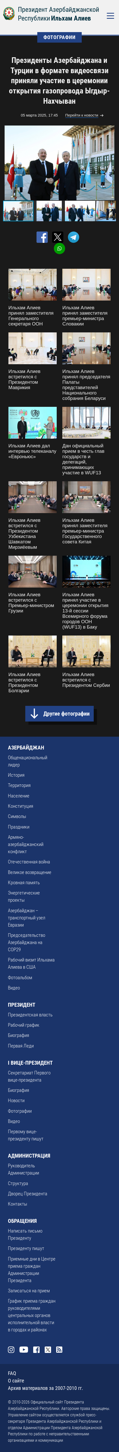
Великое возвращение (29, 872)
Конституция (20, 806)
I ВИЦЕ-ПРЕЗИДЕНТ (30, 1063)
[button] (111, 163)
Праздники (18, 827)
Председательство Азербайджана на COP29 (26, 942)
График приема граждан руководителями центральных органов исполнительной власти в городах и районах (31, 1315)
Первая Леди (21, 1046)
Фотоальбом (20, 977)
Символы (17, 816)
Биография (18, 1035)
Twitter (48, 1350)
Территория (19, 785)
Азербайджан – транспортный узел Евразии (26, 918)
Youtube (23, 1350)
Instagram (11, 1350)
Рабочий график (23, 1025)
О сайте (16, 1381)
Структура (18, 1183)
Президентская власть (30, 1015)
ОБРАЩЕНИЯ (22, 1221)
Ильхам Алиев (71, 18)
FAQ (12, 1373)
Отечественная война (29, 862)
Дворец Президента (27, 1194)
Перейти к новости (81, 115)
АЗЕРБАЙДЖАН (26, 747)
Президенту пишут (26, 1248)
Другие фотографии (66, 713)
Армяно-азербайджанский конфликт (25, 844)
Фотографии (20, 1111)
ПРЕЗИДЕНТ (21, 1005)
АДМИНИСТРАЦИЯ (29, 1155)
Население (18, 796)
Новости (16, 1100)
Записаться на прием (29, 1291)
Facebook (36, 1350)
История (16, 775)
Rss (59, 1350)
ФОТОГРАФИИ (59, 37)
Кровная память (24, 883)
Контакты (17, 1204)
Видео (14, 988)
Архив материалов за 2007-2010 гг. (45, 1388)
